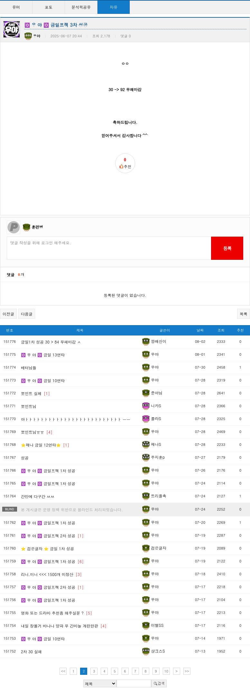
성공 (25, 457)
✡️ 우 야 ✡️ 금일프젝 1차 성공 (48, 470)
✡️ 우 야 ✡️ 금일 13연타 (43, 354)
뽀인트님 (28, 406)
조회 (221, 330)
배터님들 (28, 367)
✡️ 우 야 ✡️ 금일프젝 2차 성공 (52, 535)
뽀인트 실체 (35, 393)
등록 (227, 248)
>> (187, 671)
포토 (48, 7)
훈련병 (37, 227)
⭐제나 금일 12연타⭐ (45, 444)
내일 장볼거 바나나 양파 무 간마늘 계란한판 (63, 625)
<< (63, 671)
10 (166, 671)
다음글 (26, 313)
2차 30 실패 (31, 651)
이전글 (8, 313)
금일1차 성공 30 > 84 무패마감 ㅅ (51, 341)
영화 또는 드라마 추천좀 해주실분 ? (56, 613)
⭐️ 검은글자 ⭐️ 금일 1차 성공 (47, 548)
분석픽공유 (81, 7)
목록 (243, 313)
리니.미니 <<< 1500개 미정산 (51, 574)
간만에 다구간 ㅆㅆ (37, 496)
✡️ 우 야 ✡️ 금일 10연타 (43, 380)
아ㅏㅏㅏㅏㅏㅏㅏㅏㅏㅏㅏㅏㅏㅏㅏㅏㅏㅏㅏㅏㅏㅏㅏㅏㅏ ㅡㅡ (75, 419)
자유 (113, 7)
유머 (16, 7)
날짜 (200, 330)
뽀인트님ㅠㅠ (36, 432)
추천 (240, 330)
